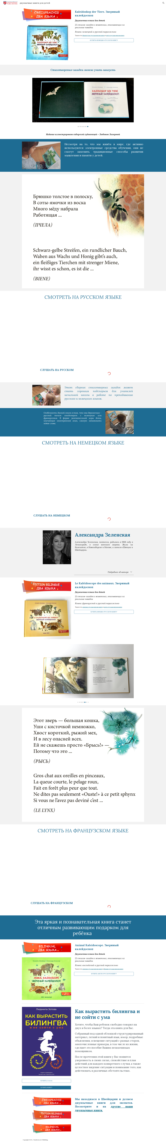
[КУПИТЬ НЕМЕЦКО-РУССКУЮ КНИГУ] (103, 40)
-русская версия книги (116, 969)
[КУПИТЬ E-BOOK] (46, 1080)
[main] (104, 23)
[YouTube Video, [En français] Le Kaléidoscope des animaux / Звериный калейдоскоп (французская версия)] (83, 867)
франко (106, 969)
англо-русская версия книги (115, 35)
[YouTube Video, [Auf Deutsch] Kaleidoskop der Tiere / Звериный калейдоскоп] (83, 480)
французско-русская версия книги (93, 35)
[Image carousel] (83, 102)
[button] (163, 2)
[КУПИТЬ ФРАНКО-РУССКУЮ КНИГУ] (103, 611)
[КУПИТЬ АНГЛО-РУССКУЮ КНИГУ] (103, 973)
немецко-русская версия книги (92, 607)
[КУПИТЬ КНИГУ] (46, 1087)
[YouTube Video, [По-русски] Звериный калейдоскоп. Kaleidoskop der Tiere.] (83, 334)
